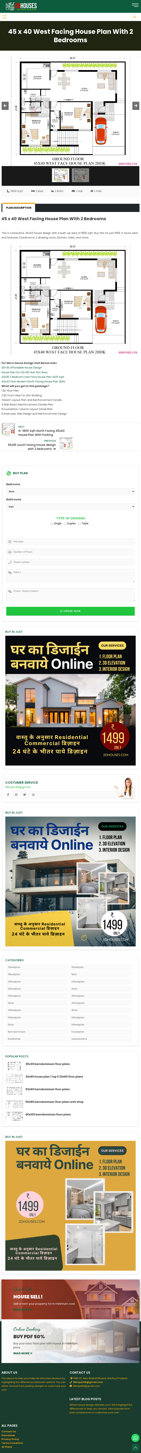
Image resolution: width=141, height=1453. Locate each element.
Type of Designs (70, 504)
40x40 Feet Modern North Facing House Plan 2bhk (33, 381)
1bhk (74, 960)
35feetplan (77, 982)
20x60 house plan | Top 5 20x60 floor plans (54, 1063)
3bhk (11, 989)
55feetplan (77, 1003)
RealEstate (14, 1025)
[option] (71, 111)
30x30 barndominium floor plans (48, 1050)
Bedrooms (13, 470)
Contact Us (8, 1417)
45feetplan (14, 996)
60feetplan (77, 1010)
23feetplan (77, 967)
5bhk (11, 1010)
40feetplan (78, 989)
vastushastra (79, 1025)
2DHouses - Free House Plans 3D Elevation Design (54, 1447)
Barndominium (17, 1017)
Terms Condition (12, 1429)
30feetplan (14, 982)
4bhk (74, 996)
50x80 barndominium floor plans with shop (55, 1088)
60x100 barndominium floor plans (48, 1100)
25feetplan (14, 974)
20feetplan (14, 967)
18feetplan (14, 960)
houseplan (77, 1017)
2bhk (74, 974)
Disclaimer (8, 1421)
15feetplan (77, 953)
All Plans (6, 1433)
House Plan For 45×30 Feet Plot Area (24, 372)
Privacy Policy (10, 1425)
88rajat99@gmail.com (88, 1368)
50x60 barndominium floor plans (48, 1075)
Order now (70, 597)
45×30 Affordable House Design (21, 367)
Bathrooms (13, 485)
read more (22, 1295)
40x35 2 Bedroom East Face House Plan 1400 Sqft (32, 377)
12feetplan (14, 953)
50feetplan (14, 1003)
